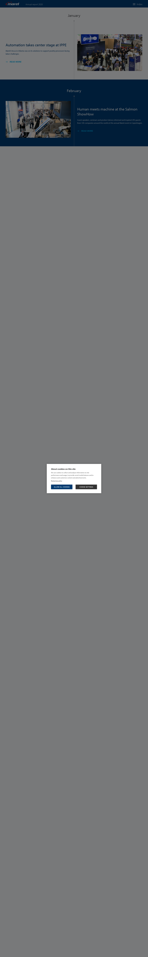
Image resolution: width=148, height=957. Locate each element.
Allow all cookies (62, 487)
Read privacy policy (56, 481)
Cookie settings (86, 487)
